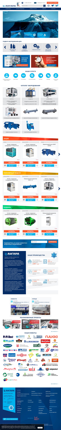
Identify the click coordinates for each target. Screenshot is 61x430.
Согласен (40, 427)
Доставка (19, 403)
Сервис (40, 400)
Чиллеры (19, 392)
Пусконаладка (30, 402)
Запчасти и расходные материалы (50, 396)
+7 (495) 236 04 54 (26, 3)
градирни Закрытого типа (30, 104)
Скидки (50, 410)
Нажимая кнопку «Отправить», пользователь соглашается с (37, 244)
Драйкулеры (49, 99)
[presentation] (5, 47)
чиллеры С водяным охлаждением (11, 104)
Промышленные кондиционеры (11, 118)
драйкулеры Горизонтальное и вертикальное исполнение (49, 104)
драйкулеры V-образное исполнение (49, 101)
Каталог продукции (20, 8)
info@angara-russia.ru (40, 3)
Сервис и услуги (33, 8)
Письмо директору (52, 412)
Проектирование (52, 400)
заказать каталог (22, 65)
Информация (42, 406)
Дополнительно (53, 406)
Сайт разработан (30, 418)
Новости (44, 8)
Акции (50, 408)
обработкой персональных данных (37, 245)
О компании (8, 8)
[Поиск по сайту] (32, 6)
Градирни (33, 391)
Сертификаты (41, 408)
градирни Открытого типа (30, 101)
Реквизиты (19, 410)
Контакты (53, 8)
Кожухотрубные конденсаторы (49, 118)
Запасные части (52, 402)
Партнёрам (41, 410)
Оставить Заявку (52, 2)
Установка (30, 400)
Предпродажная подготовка (20, 401)
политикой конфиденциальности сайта (28, 427)
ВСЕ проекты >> (54, 331)
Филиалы (6, 406)
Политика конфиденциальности (43, 413)
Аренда (40, 402)
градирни (30, 99)
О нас (18, 406)
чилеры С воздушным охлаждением (12, 101)
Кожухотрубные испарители (30, 118)
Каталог (19, 390)
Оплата (29, 408)
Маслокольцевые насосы (30, 132)
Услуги (18, 399)
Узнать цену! (51, 65)
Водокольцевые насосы (11, 132)
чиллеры (12, 99)
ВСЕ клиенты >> (54, 383)
